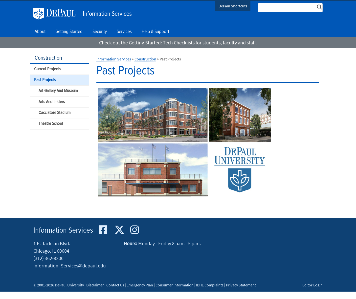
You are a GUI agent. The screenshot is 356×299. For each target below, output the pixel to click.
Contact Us (115, 284)
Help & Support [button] (155, 32)
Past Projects (45, 80)
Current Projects (47, 69)
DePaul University (56, 13)
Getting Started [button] (69, 32)
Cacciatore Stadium (54, 113)
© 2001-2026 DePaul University (58, 284)
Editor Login (312, 284)
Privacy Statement (241, 284)
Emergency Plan (140, 284)
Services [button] (124, 32)
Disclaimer (95, 284)
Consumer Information (175, 284)
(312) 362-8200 (48, 258)
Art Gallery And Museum (58, 91)
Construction (48, 58)
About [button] (40, 32)
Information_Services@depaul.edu (69, 265)
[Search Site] (290, 7)
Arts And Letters (52, 102)
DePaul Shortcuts (233, 5)
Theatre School (51, 124)
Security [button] (99, 32)
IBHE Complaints (209, 284)
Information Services (107, 14)
